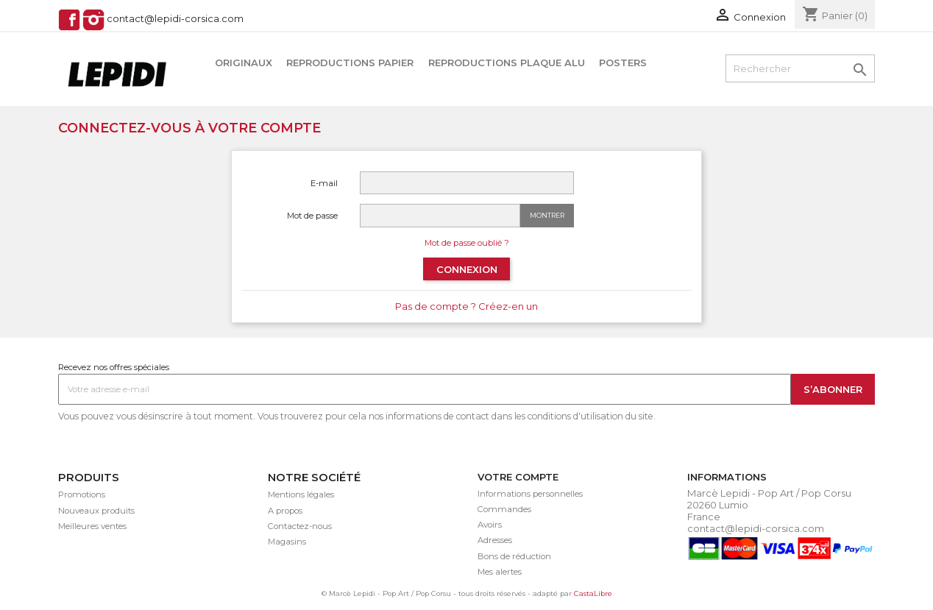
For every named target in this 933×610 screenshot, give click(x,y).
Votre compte (518, 477)
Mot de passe (312, 215)
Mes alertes (500, 572)
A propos (285, 511)
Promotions (81, 494)
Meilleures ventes (92, 526)
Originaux (243, 62)
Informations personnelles (530, 494)
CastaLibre (593, 593)
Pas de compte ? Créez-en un (466, 306)
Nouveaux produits (96, 511)
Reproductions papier (350, 62)
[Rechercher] (800, 68)
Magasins (287, 541)
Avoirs (490, 524)
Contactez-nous (300, 526)
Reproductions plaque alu (506, 62)
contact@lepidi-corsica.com (175, 19)
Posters (623, 62)
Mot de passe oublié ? (467, 243)
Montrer (547, 215)
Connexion (466, 269)
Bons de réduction (514, 556)
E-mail (324, 183)
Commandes (504, 509)
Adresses (495, 540)
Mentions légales (301, 494)
